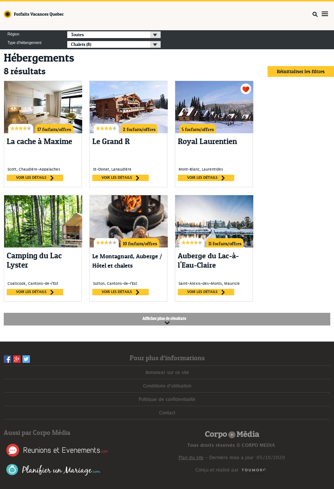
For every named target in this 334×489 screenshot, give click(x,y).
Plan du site (191, 457)
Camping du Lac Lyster (34, 260)
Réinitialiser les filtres (301, 71)
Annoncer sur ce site (167, 372)
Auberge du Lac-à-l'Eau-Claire (208, 260)
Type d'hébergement (24, 43)
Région (13, 34)
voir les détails (35, 178)
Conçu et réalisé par (217, 470)
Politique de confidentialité (167, 399)
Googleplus (17, 359)
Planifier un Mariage (53, 470)
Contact (167, 413)
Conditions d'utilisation (167, 386)
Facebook (7, 359)
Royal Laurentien (207, 141)
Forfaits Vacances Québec (34, 14)
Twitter (26, 359)
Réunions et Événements (57, 450)
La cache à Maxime (39, 141)
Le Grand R (111, 141)
